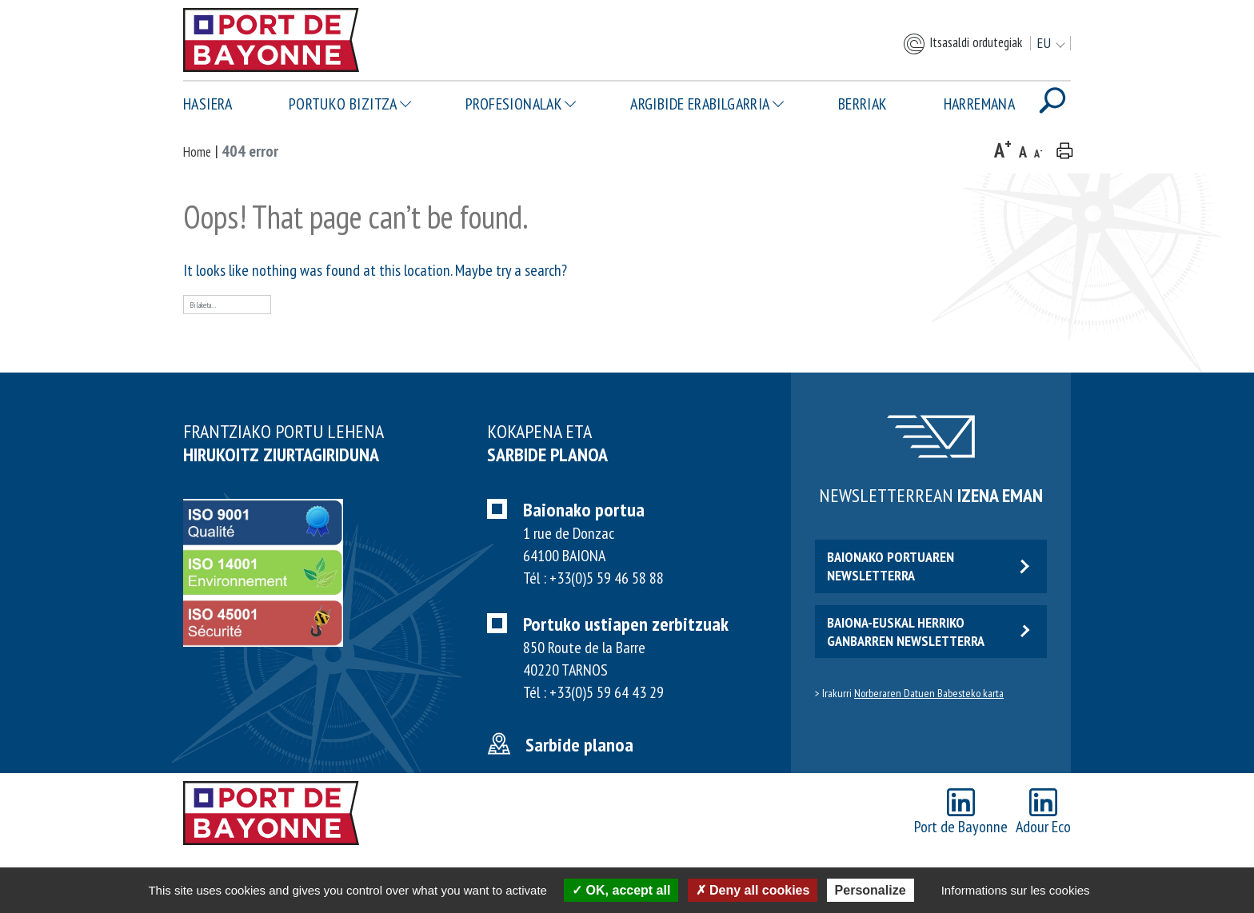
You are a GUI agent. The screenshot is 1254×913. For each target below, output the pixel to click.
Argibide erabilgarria (699, 104)
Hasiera (208, 104)
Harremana (980, 104)
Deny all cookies (753, 890)
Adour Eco (1043, 812)
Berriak (863, 104)
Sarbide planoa (579, 744)
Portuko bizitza (343, 104)
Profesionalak (513, 104)
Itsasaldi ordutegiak (962, 44)
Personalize (870, 890)
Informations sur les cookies (1015, 890)
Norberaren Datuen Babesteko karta (929, 693)
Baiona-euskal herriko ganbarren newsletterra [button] (928, 631)
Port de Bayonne (961, 812)
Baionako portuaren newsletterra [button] (928, 566)
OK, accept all (621, 890)
